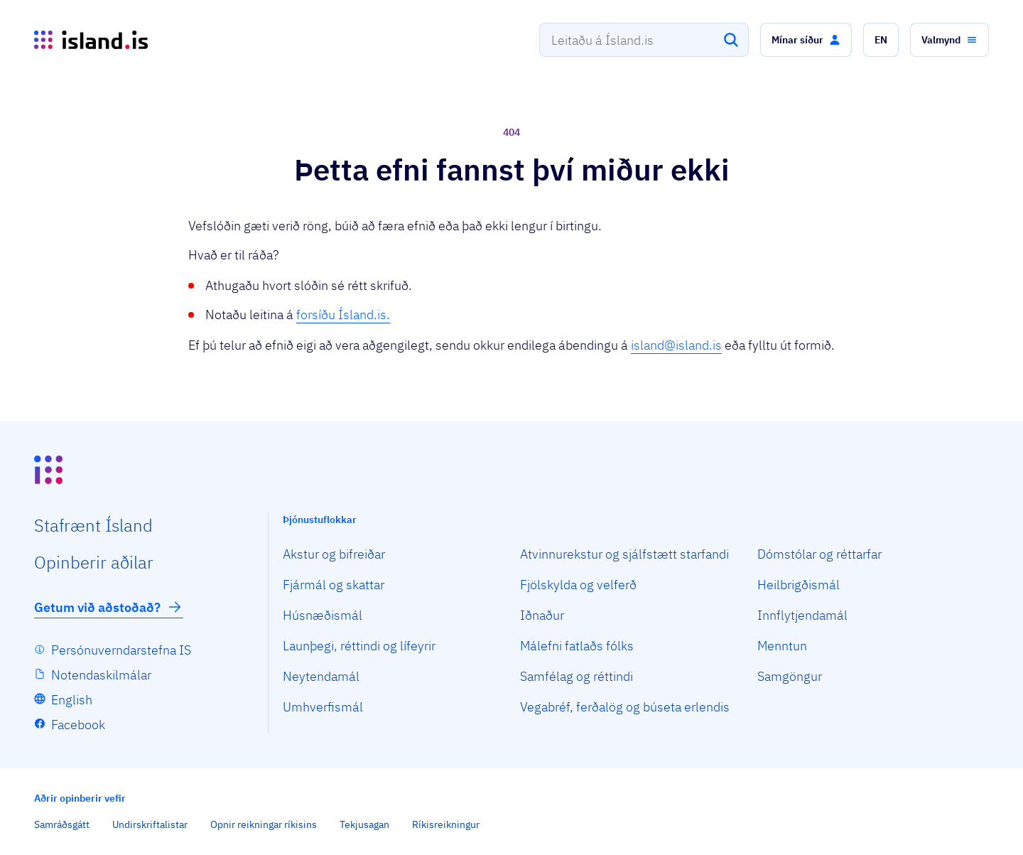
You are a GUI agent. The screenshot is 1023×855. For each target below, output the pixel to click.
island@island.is (676, 345)
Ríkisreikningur (446, 824)
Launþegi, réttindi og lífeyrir (359, 646)
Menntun (782, 646)
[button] (806, 40)
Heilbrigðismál (798, 584)
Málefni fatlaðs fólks (577, 646)
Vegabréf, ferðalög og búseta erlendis (625, 707)
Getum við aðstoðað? (108, 606)
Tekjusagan (364, 824)
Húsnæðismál (322, 615)
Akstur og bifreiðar (334, 554)
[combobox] (644, 40)
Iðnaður (542, 615)
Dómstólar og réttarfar (819, 554)
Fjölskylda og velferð (578, 584)
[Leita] (731, 39)
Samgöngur (789, 676)
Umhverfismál (323, 707)
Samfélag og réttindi (576, 676)
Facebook (78, 724)
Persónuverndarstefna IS (121, 650)
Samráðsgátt (62, 824)
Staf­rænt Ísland (93, 525)
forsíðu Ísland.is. (343, 314)
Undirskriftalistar (150, 824)
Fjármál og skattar (333, 584)
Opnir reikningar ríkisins (263, 824)
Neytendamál (321, 676)
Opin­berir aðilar (93, 562)
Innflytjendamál (802, 615)
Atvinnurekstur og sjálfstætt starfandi (624, 554)
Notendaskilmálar (101, 675)
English (71, 700)
